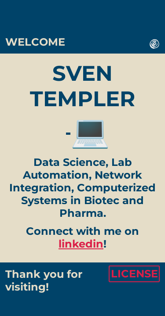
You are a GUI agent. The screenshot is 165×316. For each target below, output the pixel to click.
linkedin (81, 243)
